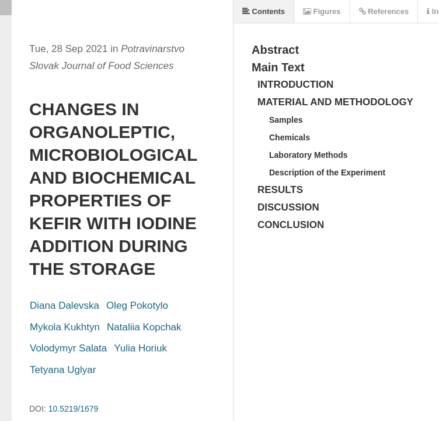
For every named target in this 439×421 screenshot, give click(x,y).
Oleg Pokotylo (137, 305)
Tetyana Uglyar (63, 369)
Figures (322, 11)
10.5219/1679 (73, 408)
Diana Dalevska (64, 305)
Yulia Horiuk (140, 348)
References (384, 11)
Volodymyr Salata (68, 348)
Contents (263, 11)
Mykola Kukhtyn (65, 327)
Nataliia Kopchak (144, 327)
